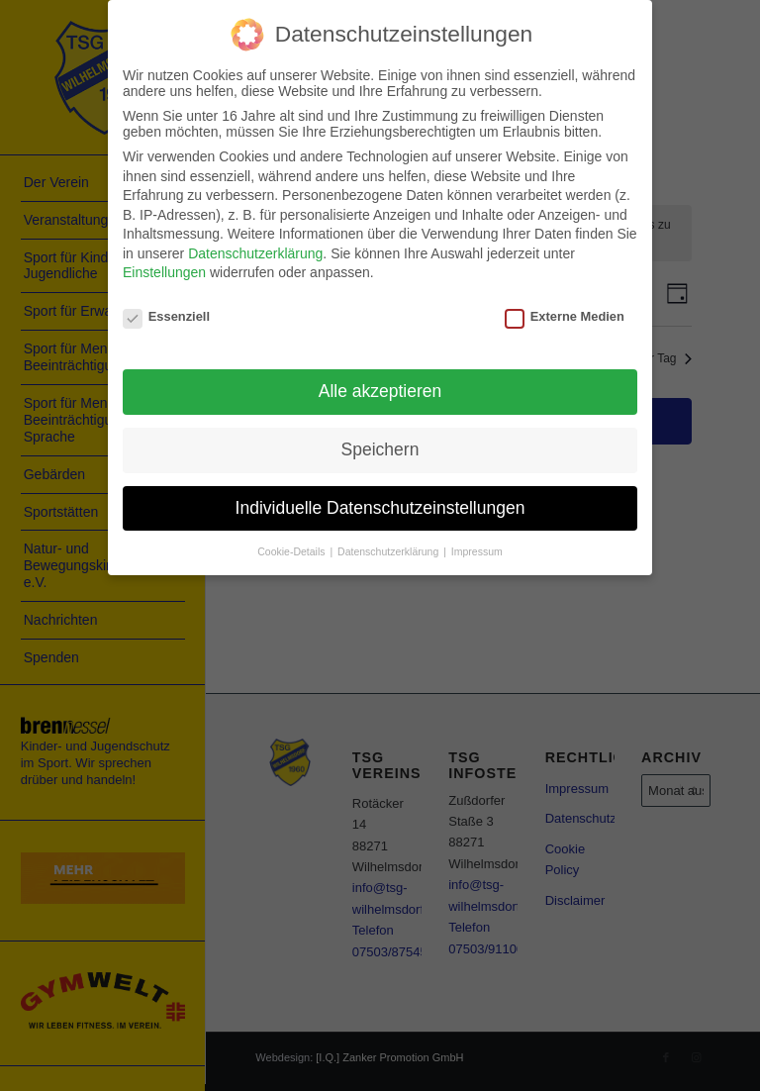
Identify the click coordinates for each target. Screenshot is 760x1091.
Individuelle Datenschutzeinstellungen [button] (380, 508)
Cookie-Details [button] (292, 551)
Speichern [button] (380, 449)
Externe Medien (564, 316)
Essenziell (166, 316)
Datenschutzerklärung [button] (389, 551)
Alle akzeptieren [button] (380, 391)
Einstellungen (164, 272)
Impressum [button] (477, 551)
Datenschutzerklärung (255, 253)
